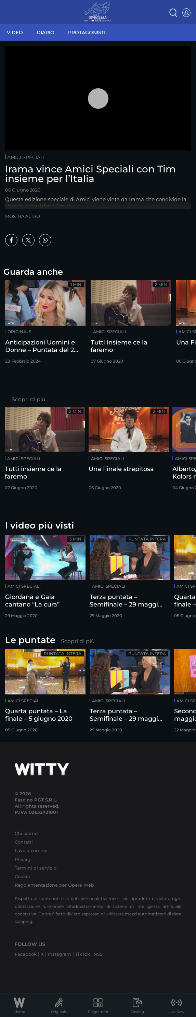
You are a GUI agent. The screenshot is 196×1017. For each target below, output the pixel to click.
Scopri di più (28, 399)
